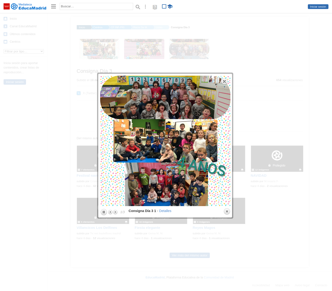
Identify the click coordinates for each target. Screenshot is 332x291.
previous (132, 80)
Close (226, 150)
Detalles (165, 150)
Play (103, 151)
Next (115, 151)
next (199, 80)
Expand (224, 20)
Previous (110, 151)
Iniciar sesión (318, 6)
